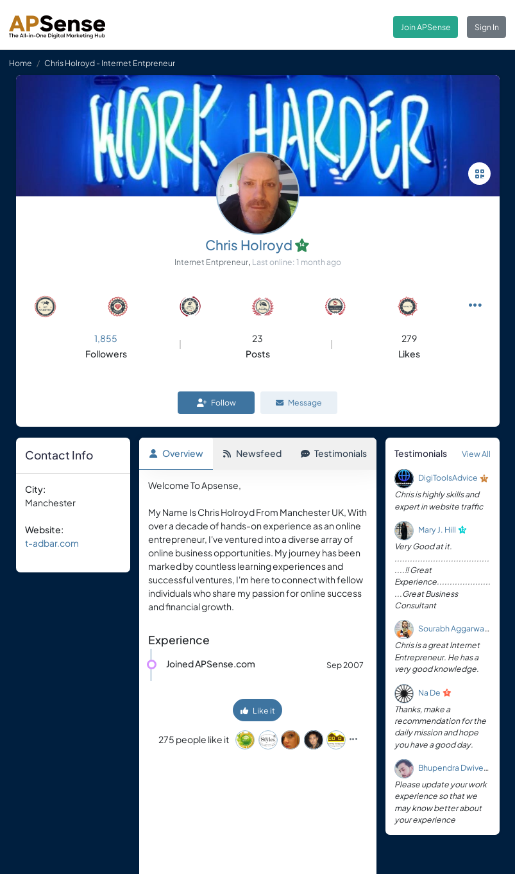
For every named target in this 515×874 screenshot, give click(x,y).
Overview (176, 453)
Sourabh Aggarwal (452, 629)
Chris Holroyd (248, 244)
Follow (216, 402)
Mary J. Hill (437, 529)
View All (476, 454)
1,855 (105, 338)
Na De (429, 692)
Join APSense (426, 27)
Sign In (487, 27)
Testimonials (334, 453)
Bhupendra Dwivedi (454, 767)
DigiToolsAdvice (448, 478)
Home (20, 63)
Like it (258, 711)
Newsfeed (252, 453)
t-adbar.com (52, 543)
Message (299, 402)
